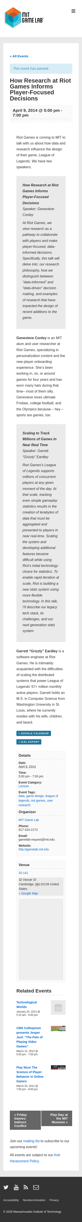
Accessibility (11, 1200)
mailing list (31, 1141)
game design (35, 796)
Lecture (24, 786)
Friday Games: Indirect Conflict (20, 1120)
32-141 (23, 873)
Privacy (54, 1200)
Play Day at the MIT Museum (59, 1118)
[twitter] (6, 1188)
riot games (38, 800)
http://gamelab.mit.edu (34, 849)
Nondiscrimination (34, 1200)
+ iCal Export (28, 742)
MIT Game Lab (29, 820)
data (21, 796)
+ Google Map (28, 893)
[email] (36, 1188)
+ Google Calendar (33, 733)
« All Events (19, 56)
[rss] (27, 1188)
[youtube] (17, 1188)
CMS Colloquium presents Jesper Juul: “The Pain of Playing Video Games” (29, 1037)
